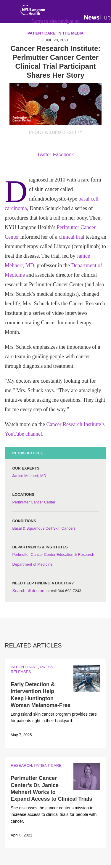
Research (21, 765)
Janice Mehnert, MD (29, 475)
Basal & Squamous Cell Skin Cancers (43, 528)
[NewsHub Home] (97, 17)
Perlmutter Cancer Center (33, 502)
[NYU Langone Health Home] (32, 11)
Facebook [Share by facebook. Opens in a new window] (63, 154)
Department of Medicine (32, 564)
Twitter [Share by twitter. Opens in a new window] (44, 154)
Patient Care (24, 667)
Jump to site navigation (55, 21)
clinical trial (71, 237)
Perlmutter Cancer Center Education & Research (53, 554)
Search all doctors (28, 590)
